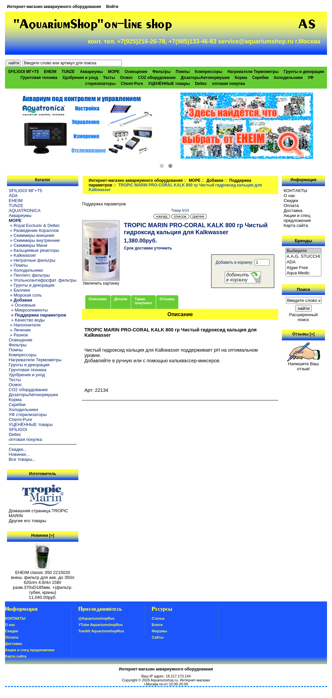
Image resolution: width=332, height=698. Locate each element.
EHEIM (50, 71)
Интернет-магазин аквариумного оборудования (54, 6)
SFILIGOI (18, 429)
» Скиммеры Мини (28, 245)
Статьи (158, 618)
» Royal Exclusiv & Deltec (34, 225)
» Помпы (18, 265)
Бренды (303, 240)
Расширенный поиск (303, 317)
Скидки (291, 200)
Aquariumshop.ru (164, 680)
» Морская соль (25, 295)
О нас (289, 195)
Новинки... (19, 454)
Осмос (126, 77)
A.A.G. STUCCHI (303, 256)
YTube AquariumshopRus (100, 625)
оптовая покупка (228, 83)
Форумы (159, 631)
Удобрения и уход (80, 77)
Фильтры (161, 71)
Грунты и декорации (304, 71)
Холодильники (288, 77)
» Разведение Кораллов (33, 230)
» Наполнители (25, 324)
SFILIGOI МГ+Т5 (23, 71)
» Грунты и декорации (31, 285)
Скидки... (18, 449)
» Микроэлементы (28, 310)
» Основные (22, 305)
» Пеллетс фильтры (29, 275)
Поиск (303, 289)
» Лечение (20, 329)
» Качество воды (27, 319)
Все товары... (22, 459)
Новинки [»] (42, 535)
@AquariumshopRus (96, 618)
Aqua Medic (303, 273)
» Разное (18, 334)
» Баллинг (20, 290)
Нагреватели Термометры (253, 71)
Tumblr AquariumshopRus (101, 631)
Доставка (293, 210)
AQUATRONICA (25, 210)
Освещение (136, 71)
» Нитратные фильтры (32, 260)
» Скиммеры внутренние (34, 240)
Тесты (109, 77)
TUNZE (68, 71)
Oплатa (291, 205)
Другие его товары (27, 520)
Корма (241, 77)
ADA (13, 195)
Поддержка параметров (104, 204)
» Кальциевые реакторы (34, 250)
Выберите (303, 251)
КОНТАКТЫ (295, 190)
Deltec (201, 83)
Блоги (157, 625)
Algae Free (303, 268)
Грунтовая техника (39, 77)
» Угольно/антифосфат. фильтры (42, 280)
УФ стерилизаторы (27, 414)
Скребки (260, 77)
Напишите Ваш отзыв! (303, 364)
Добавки (215, 180)
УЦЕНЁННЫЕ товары (169, 83)
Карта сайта (296, 225)
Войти (112, 6)
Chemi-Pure (132, 83)
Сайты (158, 637)
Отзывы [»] (303, 334)
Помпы (183, 71)
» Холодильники (26, 270)
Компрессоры (208, 71)
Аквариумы (91, 71)
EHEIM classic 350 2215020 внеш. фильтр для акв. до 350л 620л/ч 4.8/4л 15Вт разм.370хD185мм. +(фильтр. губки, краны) (42, 580)
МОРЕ (194, 180)
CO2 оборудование (157, 77)
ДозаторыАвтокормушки (205, 77)
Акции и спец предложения (297, 218)
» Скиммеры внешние (31, 235)
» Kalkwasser (22, 255)
